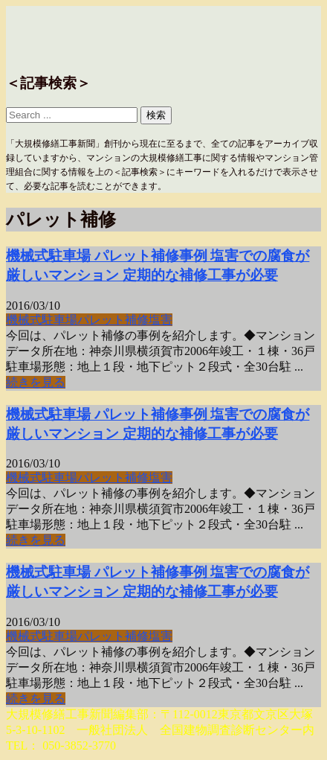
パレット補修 (113, 319)
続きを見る (35, 382)
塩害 (160, 319)
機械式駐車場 (41, 319)
